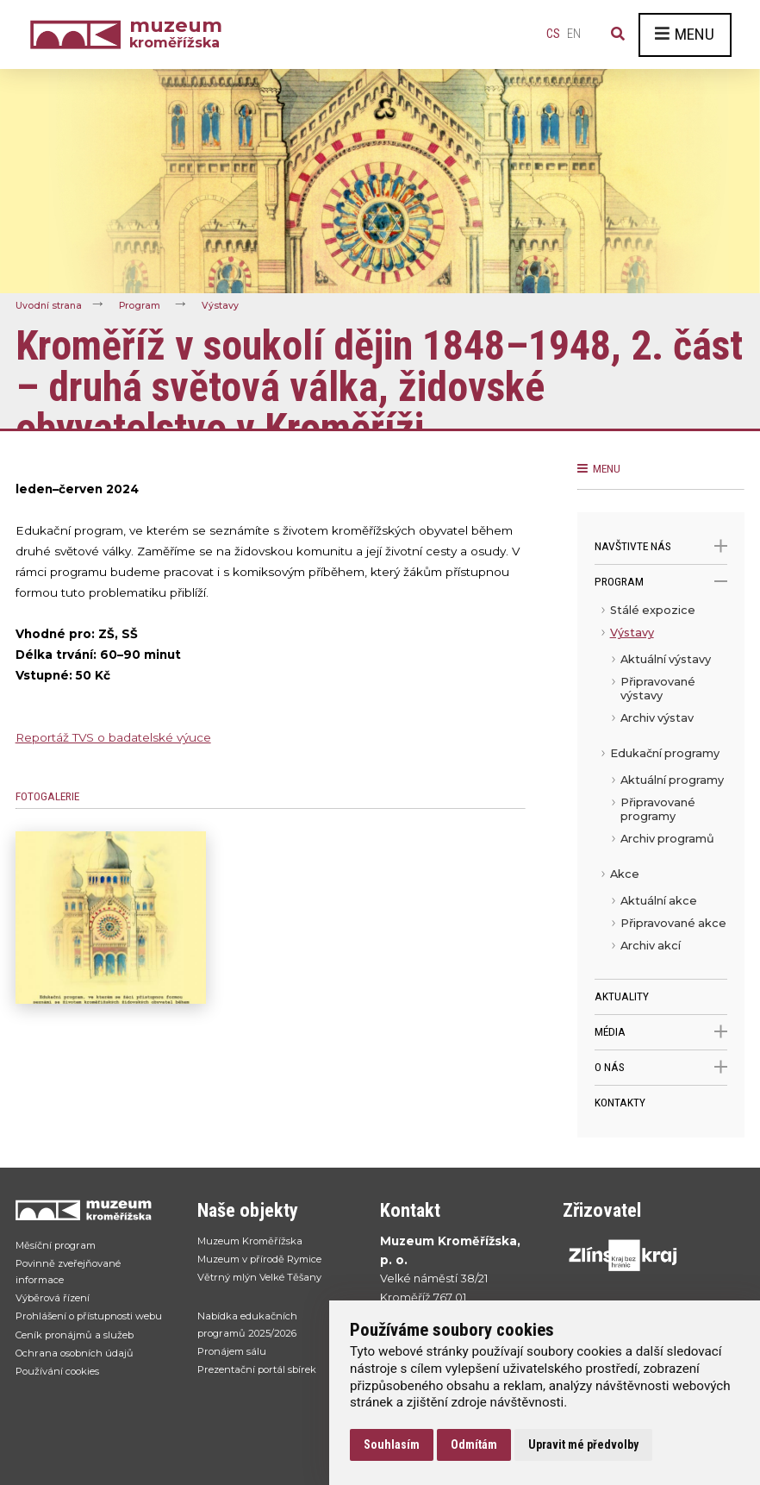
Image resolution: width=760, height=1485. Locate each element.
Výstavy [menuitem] (632, 632)
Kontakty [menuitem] (620, 1102)
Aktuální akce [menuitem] (658, 900)
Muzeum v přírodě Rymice (270, 1262)
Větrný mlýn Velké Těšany (267, 1282)
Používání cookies (65, 1406)
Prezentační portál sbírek (267, 1383)
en (574, 34)
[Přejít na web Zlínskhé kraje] (637, 1255)
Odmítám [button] (474, 1444)
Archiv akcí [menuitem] (650, 945)
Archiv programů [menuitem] (667, 838)
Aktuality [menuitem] (622, 996)
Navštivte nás (661, 546)
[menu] (661, 789)
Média (661, 1031)
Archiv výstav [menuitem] (657, 717)
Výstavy (233, 304)
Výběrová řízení (59, 1306)
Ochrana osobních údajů (84, 1386)
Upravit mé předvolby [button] (583, 1444)
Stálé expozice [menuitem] (652, 610)
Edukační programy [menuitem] (665, 753)
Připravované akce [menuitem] (673, 923)
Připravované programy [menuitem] (657, 809)
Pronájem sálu (237, 1363)
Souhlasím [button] (392, 1444)
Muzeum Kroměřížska (257, 1242)
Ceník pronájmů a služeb (84, 1365)
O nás (661, 1067)
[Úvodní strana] (79, 35)
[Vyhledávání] (618, 34)
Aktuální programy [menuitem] (672, 780)
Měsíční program (61, 1246)
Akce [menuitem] (624, 874)
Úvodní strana (51, 304)
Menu (684, 34)
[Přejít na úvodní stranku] (90, 1210)
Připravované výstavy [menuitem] (657, 688)
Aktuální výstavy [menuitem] (665, 659)
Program (147, 304)
